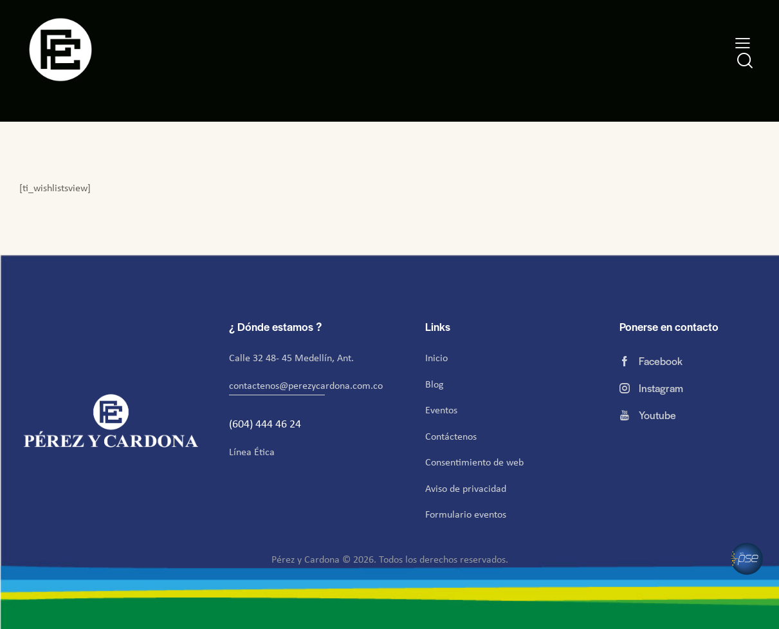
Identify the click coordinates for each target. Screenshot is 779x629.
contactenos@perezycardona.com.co (306, 385)
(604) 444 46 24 (266, 424)
